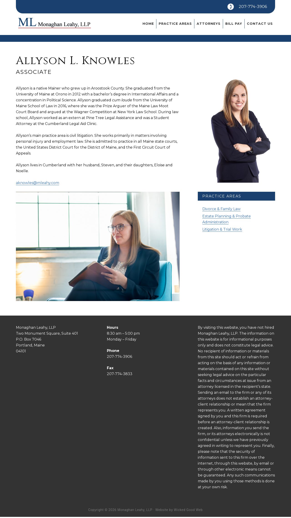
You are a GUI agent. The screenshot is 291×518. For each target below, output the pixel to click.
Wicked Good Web (188, 511)
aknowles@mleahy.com (37, 184)
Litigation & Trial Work (222, 230)
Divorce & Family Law (221, 210)
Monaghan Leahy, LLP (54, 27)
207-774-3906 (248, 8)
